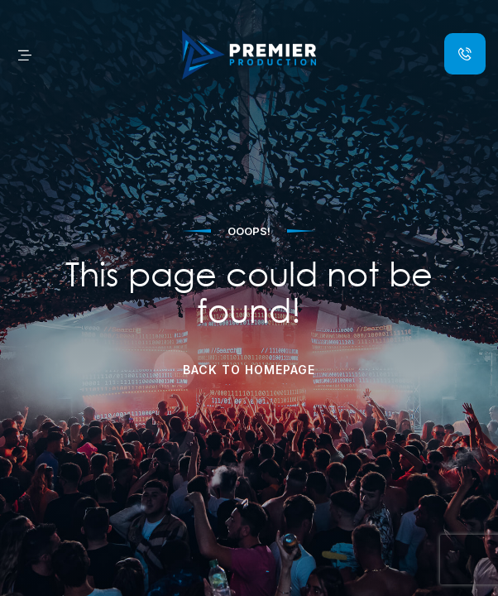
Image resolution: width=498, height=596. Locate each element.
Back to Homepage (249, 370)
